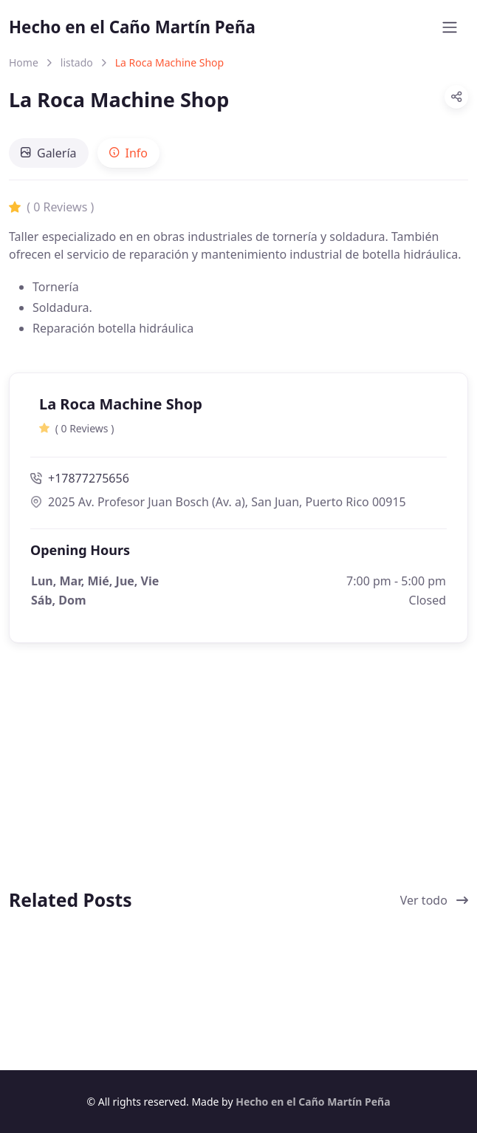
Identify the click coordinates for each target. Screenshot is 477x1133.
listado (77, 62)
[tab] (49, 153)
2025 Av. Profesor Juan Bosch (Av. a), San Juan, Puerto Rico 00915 (218, 502)
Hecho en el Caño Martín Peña (132, 27)
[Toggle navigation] (449, 27)
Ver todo (434, 900)
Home (23, 62)
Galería (49, 153)
